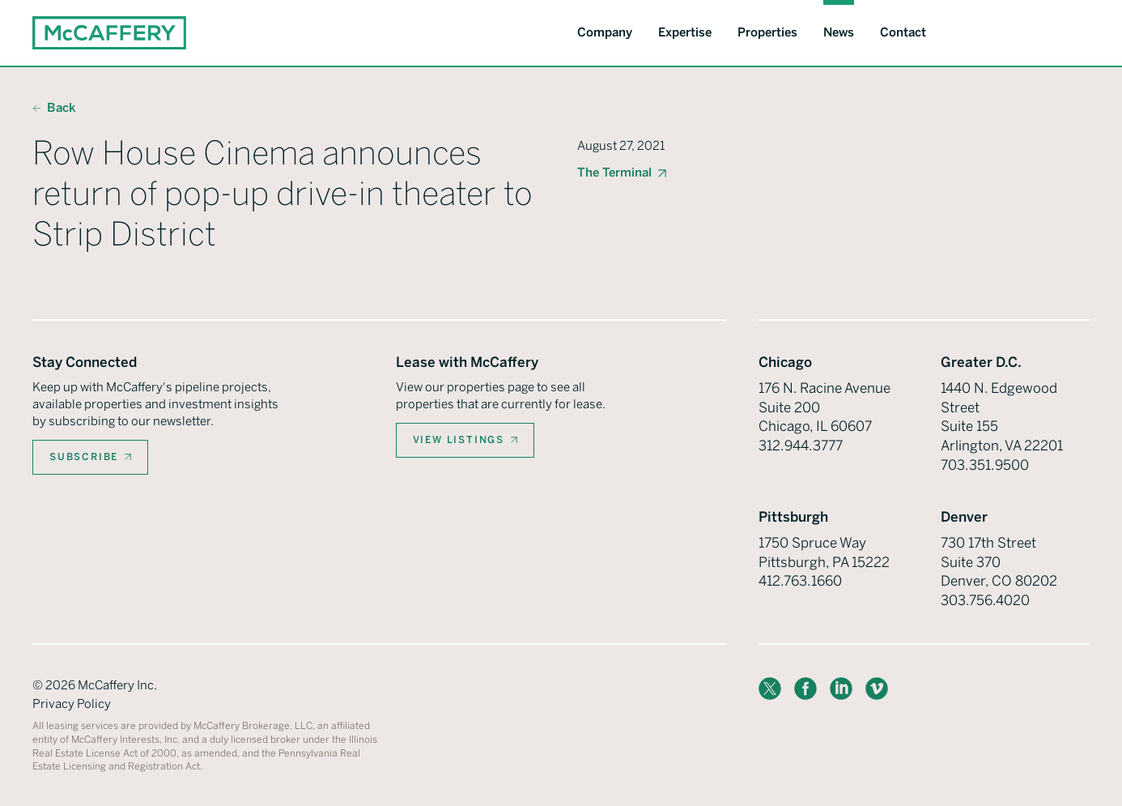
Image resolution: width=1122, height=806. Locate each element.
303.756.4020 (985, 600)
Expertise (685, 32)
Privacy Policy (71, 704)
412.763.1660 (800, 581)
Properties (767, 32)
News (838, 32)
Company (604, 32)
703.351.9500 (985, 465)
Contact (903, 32)
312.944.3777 (801, 445)
